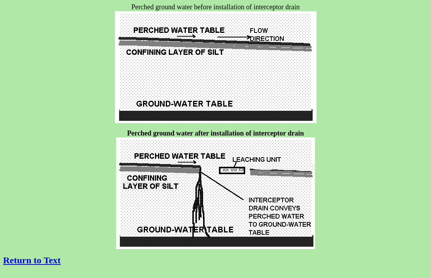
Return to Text (32, 260)
